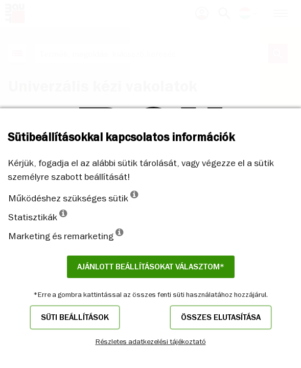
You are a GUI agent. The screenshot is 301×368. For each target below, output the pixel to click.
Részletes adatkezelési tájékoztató (151, 341)
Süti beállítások (75, 317)
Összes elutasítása (221, 317)
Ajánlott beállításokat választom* (150, 267)
